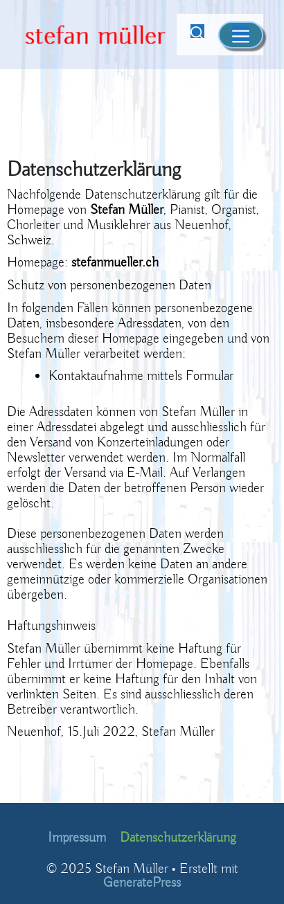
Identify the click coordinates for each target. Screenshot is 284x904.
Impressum (77, 838)
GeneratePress (142, 883)
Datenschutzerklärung (178, 838)
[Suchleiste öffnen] (197, 34)
